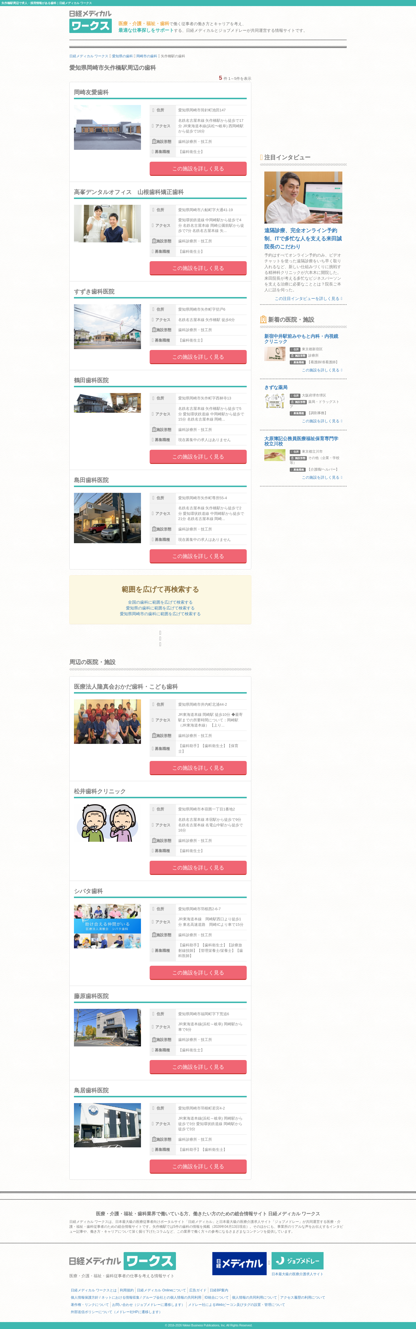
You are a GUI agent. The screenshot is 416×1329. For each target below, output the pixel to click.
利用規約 (127, 1290)
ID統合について (217, 1297)
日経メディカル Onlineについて (161, 1290)
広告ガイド (198, 1290)
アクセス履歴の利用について (302, 1297)
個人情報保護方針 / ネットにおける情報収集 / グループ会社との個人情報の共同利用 (136, 1297)
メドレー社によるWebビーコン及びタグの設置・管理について (236, 1305)
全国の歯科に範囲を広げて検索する (160, 602)
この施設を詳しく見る (198, 169)
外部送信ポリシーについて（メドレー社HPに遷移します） (116, 1312)
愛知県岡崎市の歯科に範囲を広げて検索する (160, 613)
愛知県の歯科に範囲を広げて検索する (160, 608)
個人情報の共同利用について (254, 1297)
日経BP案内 (219, 1290)
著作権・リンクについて (90, 1305)
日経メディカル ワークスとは (94, 1290)
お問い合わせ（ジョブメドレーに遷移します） (148, 1305)
